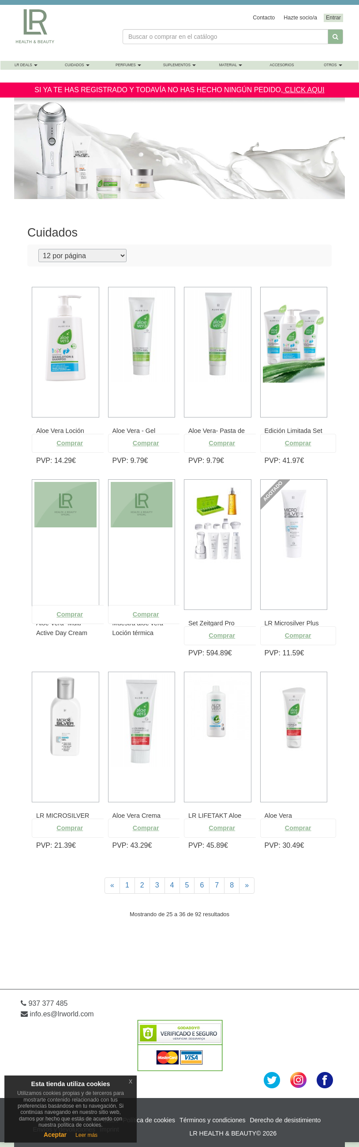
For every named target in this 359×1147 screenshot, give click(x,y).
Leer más (86, 1135)
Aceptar (55, 1134)
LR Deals (26, 65)
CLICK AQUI (303, 90)
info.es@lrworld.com (57, 1014)
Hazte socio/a (300, 18)
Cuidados (77, 65)
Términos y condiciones (213, 1120)
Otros (333, 65)
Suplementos (179, 65)
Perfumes (128, 65)
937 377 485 (44, 1003)
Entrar (333, 18)
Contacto (264, 18)
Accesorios (281, 65)
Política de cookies (149, 1120)
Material (231, 65)
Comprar (69, 443)
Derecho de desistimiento (285, 1120)
